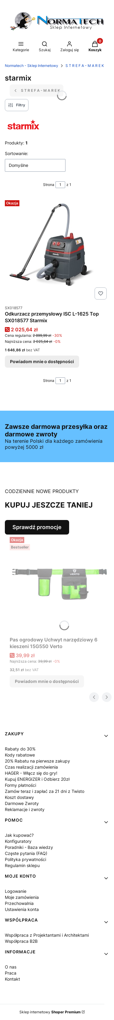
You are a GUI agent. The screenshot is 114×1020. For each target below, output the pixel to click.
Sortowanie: (16, 153)
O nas (10, 966)
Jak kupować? (19, 835)
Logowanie (15, 891)
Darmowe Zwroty (22, 803)
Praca (10, 972)
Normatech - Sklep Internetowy (31, 65)
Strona (48, 184)
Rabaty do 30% (20, 748)
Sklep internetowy (50, 1012)
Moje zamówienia (22, 897)
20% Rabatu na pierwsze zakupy (37, 760)
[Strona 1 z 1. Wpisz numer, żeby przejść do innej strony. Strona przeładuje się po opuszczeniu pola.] (60, 184)
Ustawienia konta (22, 909)
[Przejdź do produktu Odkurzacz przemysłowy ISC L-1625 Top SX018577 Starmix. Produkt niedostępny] (57, 250)
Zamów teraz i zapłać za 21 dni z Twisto (44, 791)
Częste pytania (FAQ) (26, 853)
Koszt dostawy (19, 797)
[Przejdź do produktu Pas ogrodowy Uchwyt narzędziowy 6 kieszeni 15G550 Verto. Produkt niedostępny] (59, 584)
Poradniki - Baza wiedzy (29, 847)
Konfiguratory (18, 841)
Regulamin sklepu (22, 865)
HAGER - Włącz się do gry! (31, 773)
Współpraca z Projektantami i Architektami (47, 935)
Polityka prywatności (25, 859)
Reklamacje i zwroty (25, 809)
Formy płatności (20, 785)
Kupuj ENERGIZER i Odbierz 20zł (37, 779)
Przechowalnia (19, 903)
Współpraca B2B (21, 941)
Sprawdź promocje (37, 527)
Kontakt (12, 979)
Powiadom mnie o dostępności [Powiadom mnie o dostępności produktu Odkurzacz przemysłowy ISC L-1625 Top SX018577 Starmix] (42, 361)
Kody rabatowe (20, 754)
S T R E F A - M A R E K (84, 65)
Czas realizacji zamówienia (31, 767)
